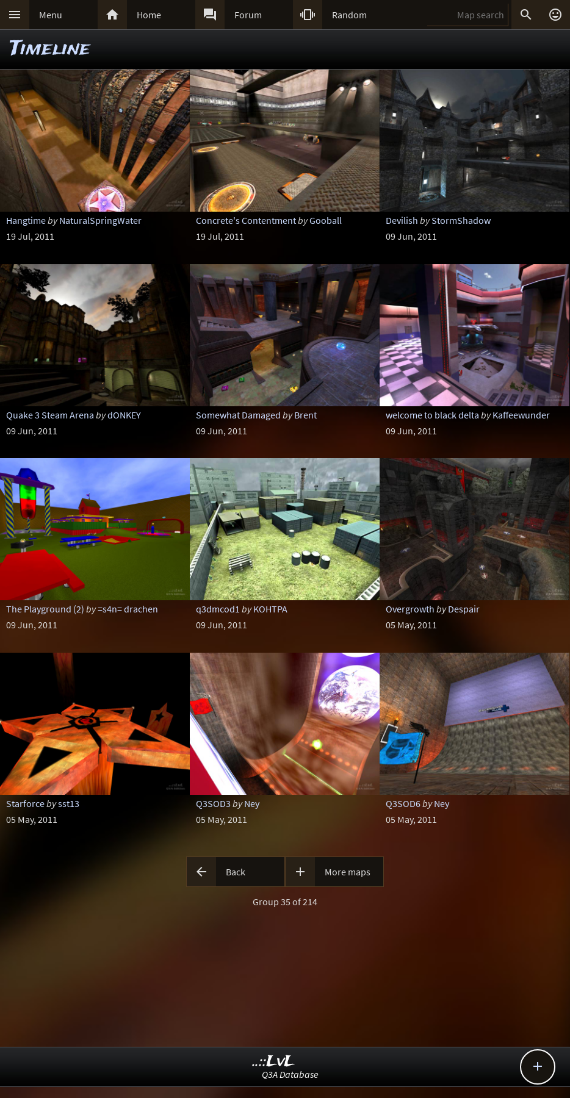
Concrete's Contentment (246, 220)
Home (149, 15)
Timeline (50, 49)
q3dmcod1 (218, 609)
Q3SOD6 (403, 803)
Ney (251, 803)
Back (235, 872)
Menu (50, 15)
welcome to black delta (432, 415)
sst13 (68, 803)
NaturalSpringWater (100, 220)
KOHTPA (270, 609)
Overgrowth (410, 609)
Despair (464, 609)
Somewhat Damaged (238, 415)
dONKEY (124, 415)
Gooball (325, 220)
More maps (347, 872)
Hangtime (26, 220)
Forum (248, 15)
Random (349, 15)
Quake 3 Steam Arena (50, 415)
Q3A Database (290, 1074)
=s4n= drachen (128, 609)
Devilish (402, 220)
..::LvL (273, 1061)
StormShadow (461, 220)
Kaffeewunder (521, 415)
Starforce (25, 803)
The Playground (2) (45, 609)
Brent (305, 415)
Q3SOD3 (213, 803)
